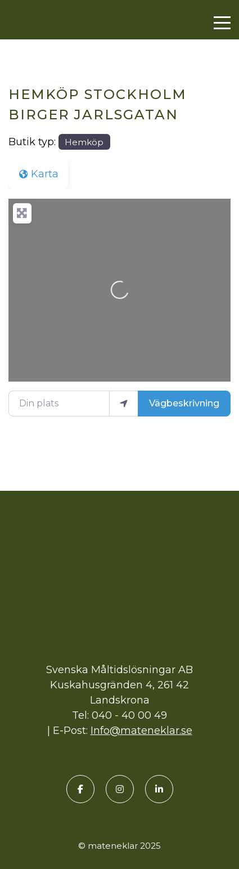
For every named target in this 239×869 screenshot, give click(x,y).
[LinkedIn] (159, 789)
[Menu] (222, 23)
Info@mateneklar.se (141, 730)
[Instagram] (120, 789)
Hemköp (84, 142)
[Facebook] (80, 789)
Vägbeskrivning (184, 403)
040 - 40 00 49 (129, 715)
